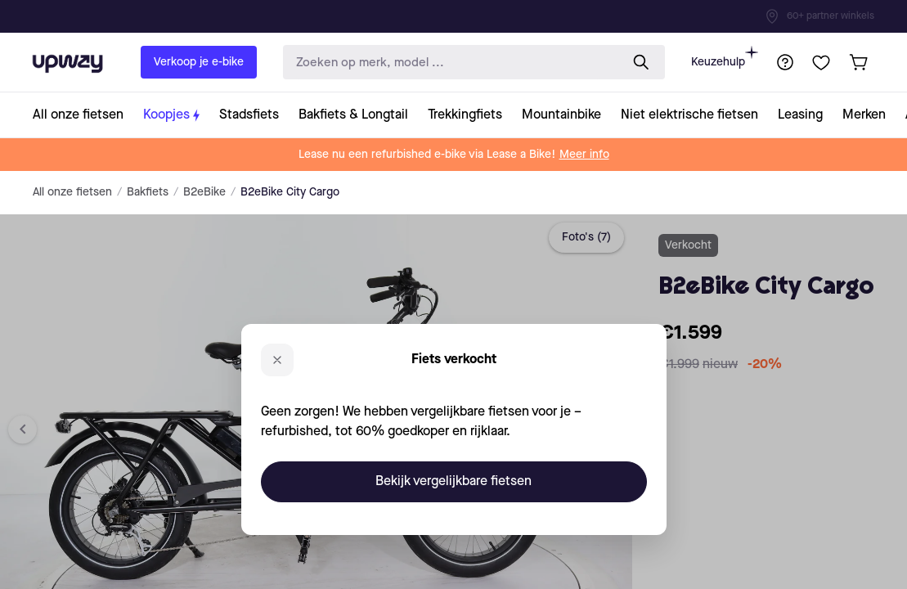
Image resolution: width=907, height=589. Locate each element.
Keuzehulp (724, 57)
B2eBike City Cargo (289, 192)
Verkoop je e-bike (199, 62)
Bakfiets (147, 192)
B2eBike (204, 192)
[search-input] (447, 62)
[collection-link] (83, 114)
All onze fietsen (72, 192)
